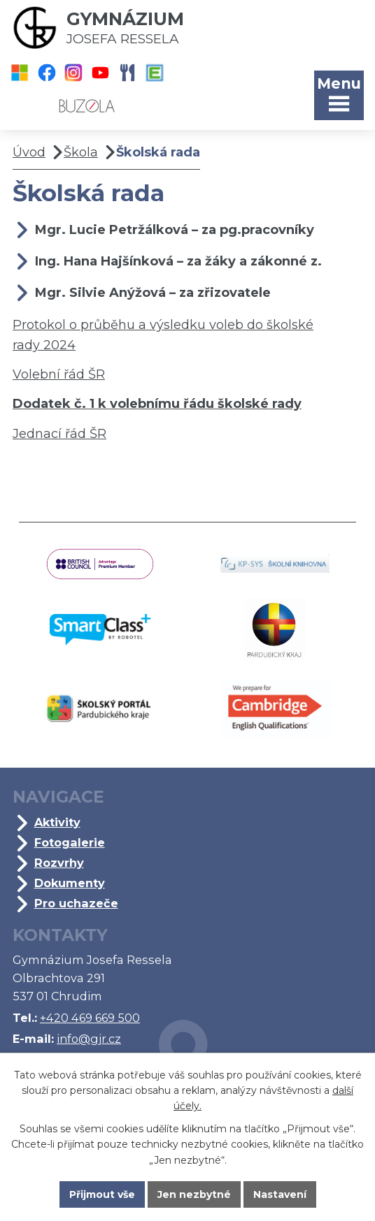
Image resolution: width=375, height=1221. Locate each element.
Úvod (29, 152)
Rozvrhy (59, 863)
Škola (81, 152)
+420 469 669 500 (90, 1018)
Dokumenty (69, 883)
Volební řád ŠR (59, 374)
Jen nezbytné (194, 1194)
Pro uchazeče (76, 903)
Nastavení (279, 1194)
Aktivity (57, 822)
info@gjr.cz (89, 1039)
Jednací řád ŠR (59, 433)
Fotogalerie (69, 842)
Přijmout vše (102, 1194)
